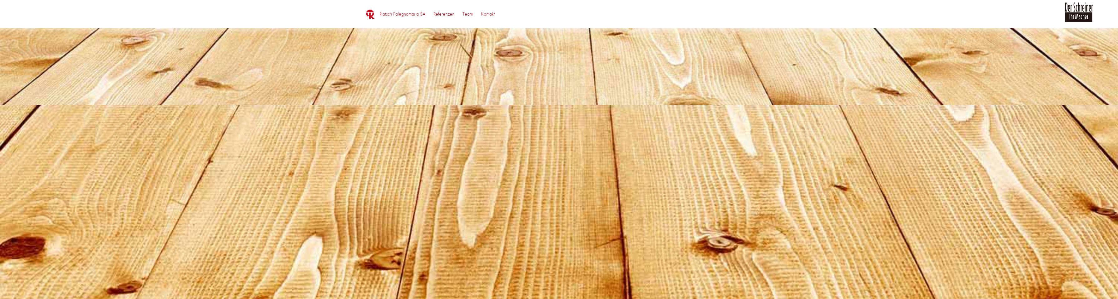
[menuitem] (402, 14)
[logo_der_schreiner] (1079, 16)
